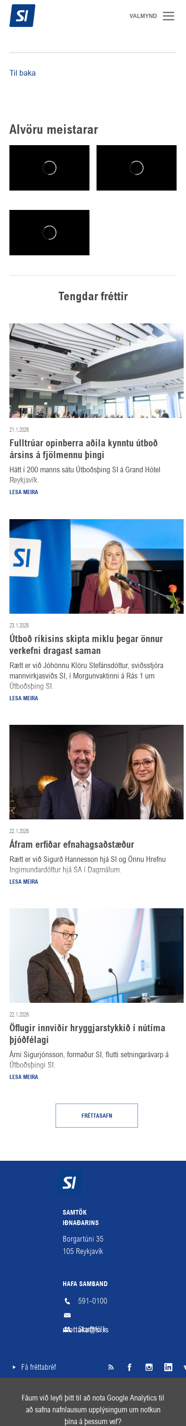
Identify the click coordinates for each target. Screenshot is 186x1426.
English (166, 1396)
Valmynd (171, 16)
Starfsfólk (92, 1329)
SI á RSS (110, 1367)
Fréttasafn (96, 1116)
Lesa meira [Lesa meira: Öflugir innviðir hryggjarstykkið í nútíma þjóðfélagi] (23, 1077)
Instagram (148, 1367)
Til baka (22, 73)
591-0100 (92, 1300)
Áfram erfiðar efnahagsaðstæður (71, 845)
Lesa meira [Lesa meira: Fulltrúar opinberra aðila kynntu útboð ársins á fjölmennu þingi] (23, 493)
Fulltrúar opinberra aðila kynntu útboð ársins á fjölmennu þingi (83, 450)
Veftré (18, 1396)
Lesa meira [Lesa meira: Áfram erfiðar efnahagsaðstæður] (23, 882)
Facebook (129, 1367)
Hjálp (120, 1396)
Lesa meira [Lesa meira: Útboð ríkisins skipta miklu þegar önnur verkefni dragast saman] (23, 699)
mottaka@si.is (93, 1315)
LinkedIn (167, 1367)
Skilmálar (70, 1396)
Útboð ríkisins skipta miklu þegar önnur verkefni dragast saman (86, 645)
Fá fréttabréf (38, 1367)
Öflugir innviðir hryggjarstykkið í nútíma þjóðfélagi (87, 1034)
